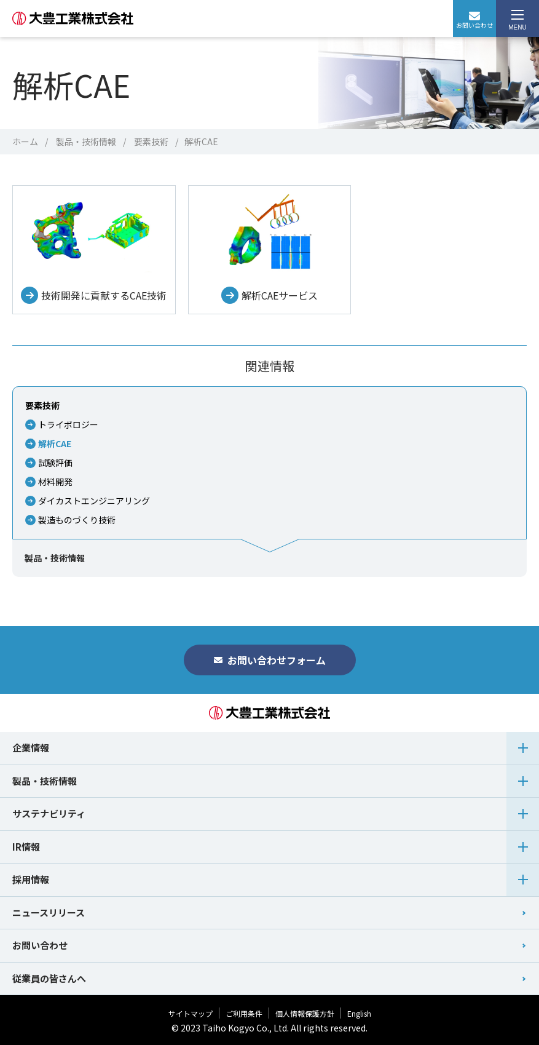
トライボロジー (68, 424)
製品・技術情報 (86, 141)
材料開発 (55, 481)
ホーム (25, 141)
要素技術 (151, 141)
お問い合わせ (474, 21)
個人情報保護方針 (304, 1013)
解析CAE (54, 443)
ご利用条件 (244, 1013)
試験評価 (55, 462)
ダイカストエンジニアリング (94, 501)
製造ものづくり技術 (77, 520)
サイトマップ (190, 1013)
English (359, 1013)
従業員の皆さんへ (49, 978)
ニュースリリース (48, 912)
